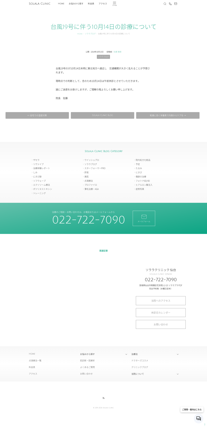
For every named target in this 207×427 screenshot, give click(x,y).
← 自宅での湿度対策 (37, 115)
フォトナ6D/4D (143, 180)
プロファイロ (90, 184)
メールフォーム (144, 218)
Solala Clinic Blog (102, 115)
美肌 (86, 176)
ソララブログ (90, 34)
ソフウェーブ (39, 180)
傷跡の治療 (141, 176)
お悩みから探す (76, 4)
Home (61, 4)
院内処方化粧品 (143, 159)
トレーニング (39, 193)
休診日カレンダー (160, 312)
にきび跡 (37, 176)
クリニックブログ (139, 366)
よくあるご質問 (87, 366)
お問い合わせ (161, 324)
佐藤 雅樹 (117, 51)
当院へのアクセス (160, 300)
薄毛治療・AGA (91, 188)
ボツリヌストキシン (42, 188)
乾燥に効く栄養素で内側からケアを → (168, 115)
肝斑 (86, 172)
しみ (35, 172)
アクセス (103, 4)
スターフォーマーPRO (94, 168)
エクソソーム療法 (41, 184)
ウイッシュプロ (91, 159)
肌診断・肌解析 (87, 360)
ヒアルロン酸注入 (144, 184)
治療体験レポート (41, 168)
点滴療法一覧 (35, 360)
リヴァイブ (38, 164)
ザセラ (36, 159)
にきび (139, 172)
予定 (138, 164)
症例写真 (140, 188)
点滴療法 (88, 180)
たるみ (139, 168)
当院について (137, 373)
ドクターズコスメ (139, 360)
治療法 (134, 353)
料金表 (91, 4)
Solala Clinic (39, 3)
